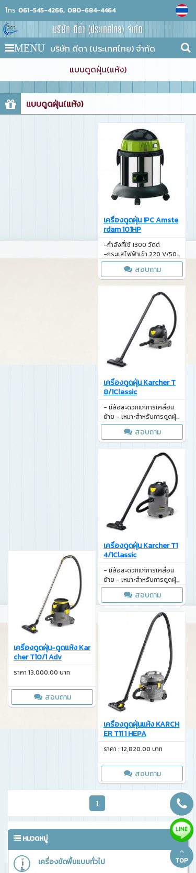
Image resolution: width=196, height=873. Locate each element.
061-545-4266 (40, 10)
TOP (181, 856)
